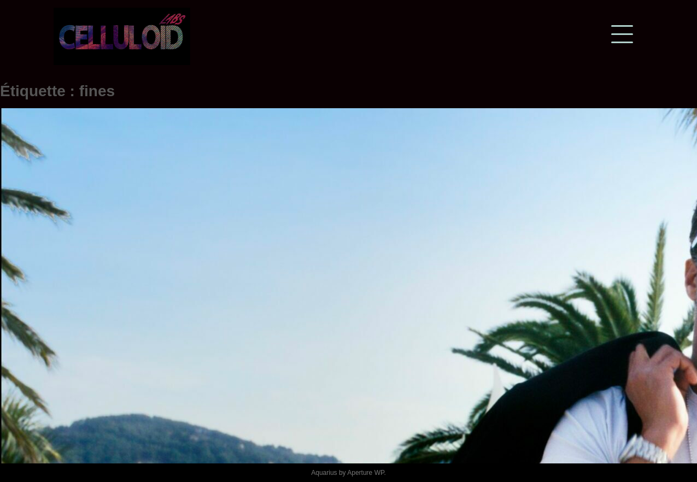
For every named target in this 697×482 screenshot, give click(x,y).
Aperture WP (365, 473)
